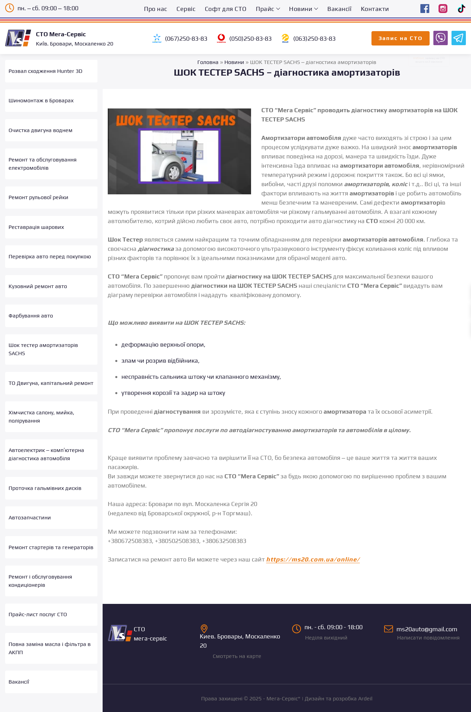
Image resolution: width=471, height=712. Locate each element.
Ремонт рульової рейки (38, 192)
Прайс (265, 8)
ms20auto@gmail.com (425, 633)
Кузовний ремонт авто (38, 276)
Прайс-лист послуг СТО (38, 592)
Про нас (155, 8)
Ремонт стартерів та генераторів (51, 527)
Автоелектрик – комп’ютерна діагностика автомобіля (46, 438)
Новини (300, 8)
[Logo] (20, 38)
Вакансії (339, 8)
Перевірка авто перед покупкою (50, 248)
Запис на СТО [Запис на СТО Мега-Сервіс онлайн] (401, 38)
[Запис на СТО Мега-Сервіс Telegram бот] (457, 37)
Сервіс (185, 8)
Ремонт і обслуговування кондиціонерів (40, 559)
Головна (208, 62)
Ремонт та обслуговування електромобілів (43, 159)
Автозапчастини (30, 499)
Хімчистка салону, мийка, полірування (41, 401)
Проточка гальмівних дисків (45, 470)
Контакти (375, 8)
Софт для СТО (226, 8)
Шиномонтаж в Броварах (41, 98)
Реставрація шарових (36, 220)
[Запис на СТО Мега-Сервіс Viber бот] (439, 37)
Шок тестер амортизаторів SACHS (43, 337)
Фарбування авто (31, 304)
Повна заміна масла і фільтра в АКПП (50, 624)
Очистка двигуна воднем (41, 127)
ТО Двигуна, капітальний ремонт (51, 369)
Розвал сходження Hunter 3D (45, 70)
